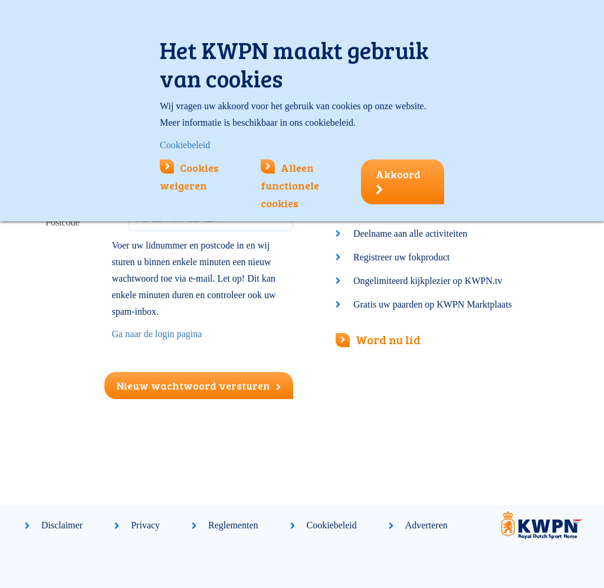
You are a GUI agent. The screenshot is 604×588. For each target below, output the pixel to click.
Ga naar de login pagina (157, 334)
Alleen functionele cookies (290, 185)
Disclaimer (62, 525)
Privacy (145, 525)
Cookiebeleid (332, 525)
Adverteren (426, 525)
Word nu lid (378, 339)
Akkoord (398, 181)
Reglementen (233, 525)
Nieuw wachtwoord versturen (198, 385)
